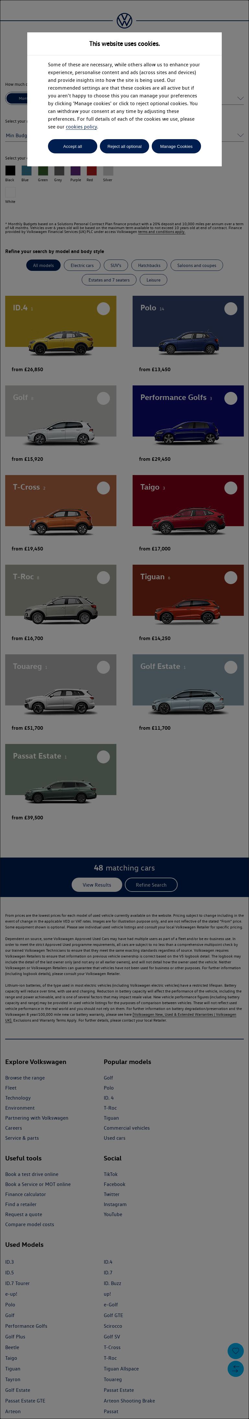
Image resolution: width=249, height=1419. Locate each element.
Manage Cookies (176, 146)
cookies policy (81, 127)
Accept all (72, 146)
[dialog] (124, 709)
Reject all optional (124, 146)
